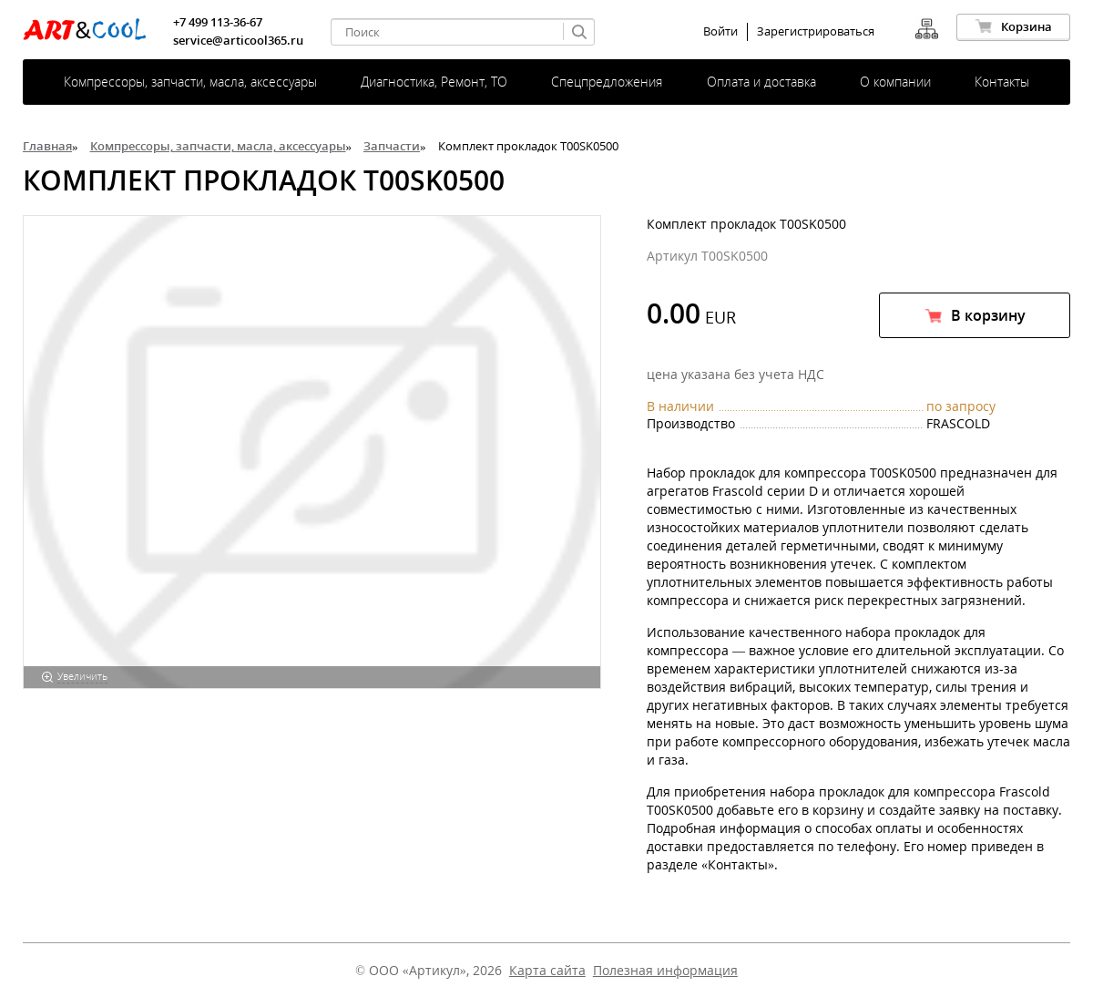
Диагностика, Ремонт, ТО (434, 81)
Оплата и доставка (761, 81)
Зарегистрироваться (815, 31)
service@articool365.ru (238, 40)
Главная (47, 146)
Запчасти (391, 146)
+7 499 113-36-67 (217, 22)
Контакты (1002, 81)
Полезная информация (665, 970)
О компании (895, 81)
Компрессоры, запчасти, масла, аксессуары (190, 81)
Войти (720, 31)
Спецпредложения (606, 81)
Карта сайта (547, 970)
